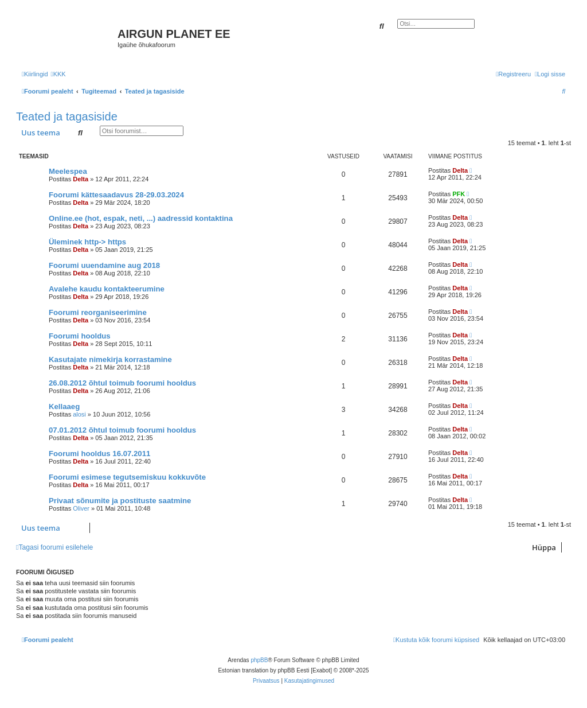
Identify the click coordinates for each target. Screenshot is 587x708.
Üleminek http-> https (87, 242)
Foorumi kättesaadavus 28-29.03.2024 (116, 194)
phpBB (259, 660)
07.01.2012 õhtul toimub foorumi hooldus (122, 430)
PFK (458, 193)
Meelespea (68, 171)
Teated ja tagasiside (67, 116)
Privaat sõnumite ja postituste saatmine (120, 500)
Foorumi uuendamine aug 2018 (104, 265)
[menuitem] (58, 74)
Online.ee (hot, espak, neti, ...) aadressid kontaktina (141, 218)
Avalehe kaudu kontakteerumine (107, 289)
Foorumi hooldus (80, 336)
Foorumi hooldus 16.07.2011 (99, 453)
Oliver (81, 508)
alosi (79, 414)
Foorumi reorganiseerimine (98, 312)
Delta (80, 179)
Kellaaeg (64, 406)
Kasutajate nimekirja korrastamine (110, 359)
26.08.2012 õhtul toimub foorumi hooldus (122, 383)
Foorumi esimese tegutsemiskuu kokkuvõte (127, 477)
